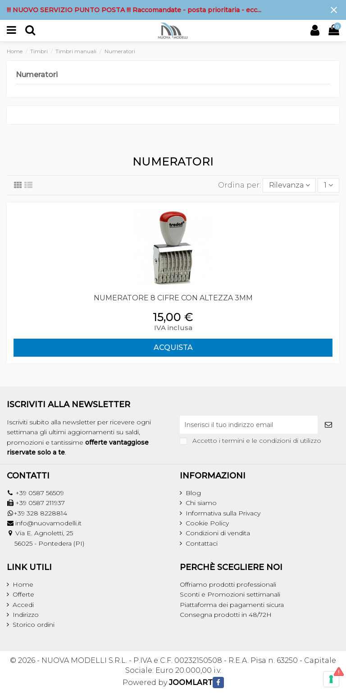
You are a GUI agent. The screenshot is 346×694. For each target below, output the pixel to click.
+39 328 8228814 (40, 513)
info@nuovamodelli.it (48, 523)
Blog (193, 493)
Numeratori (37, 74)
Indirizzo (26, 615)
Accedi (23, 605)
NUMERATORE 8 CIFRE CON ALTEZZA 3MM (173, 298)
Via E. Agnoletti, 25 (44, 533)
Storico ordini (34, 624)
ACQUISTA (173, 347)
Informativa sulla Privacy (223, 513)
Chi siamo (201, 503)
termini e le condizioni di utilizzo (271, 441)
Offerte (23, 594)
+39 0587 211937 (40, 503)
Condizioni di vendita (218, 533)
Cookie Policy (207, 523)
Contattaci (202, 543)
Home (23, 584)
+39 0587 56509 (39, 493)
